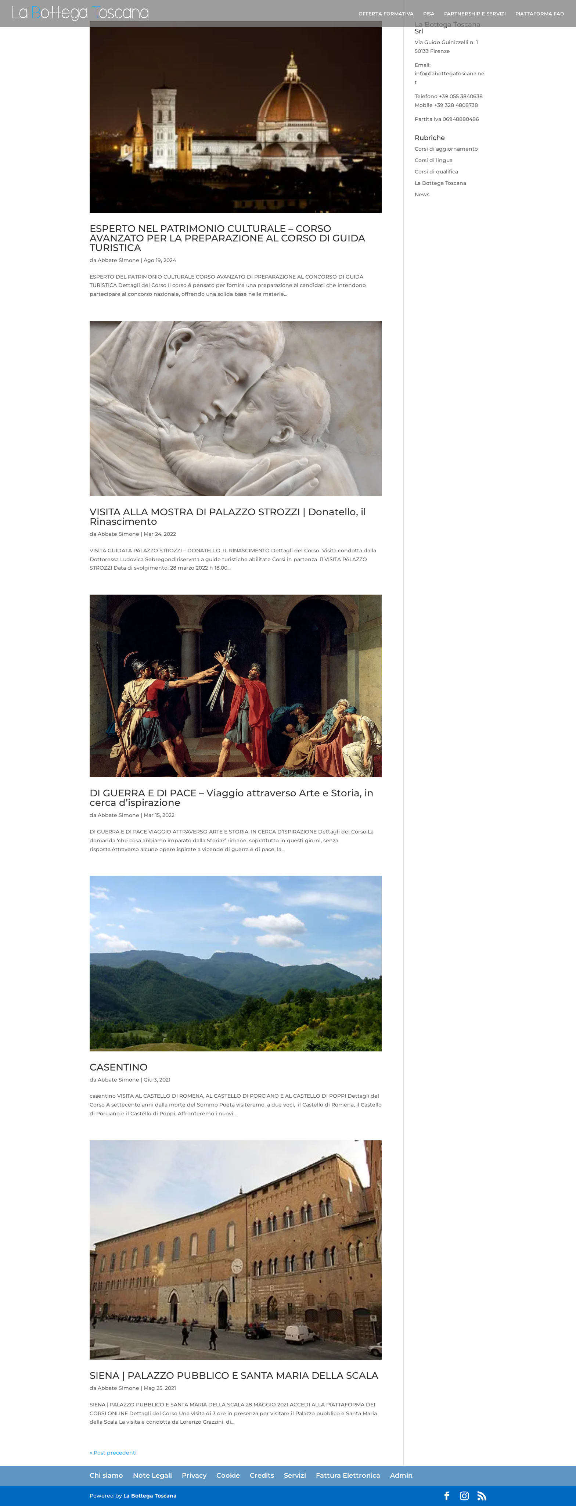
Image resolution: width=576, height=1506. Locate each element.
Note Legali (152, 1475)
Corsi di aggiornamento (446, 149)
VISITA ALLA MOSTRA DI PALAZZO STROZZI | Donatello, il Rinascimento (228, 516)
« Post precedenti (113, 1452)
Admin (401, 1475)
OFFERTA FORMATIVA (386, 14)
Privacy (194, 1475)
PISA (429, 14)
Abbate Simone (118, 260)
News (422, 194)
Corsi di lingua (434, 160)
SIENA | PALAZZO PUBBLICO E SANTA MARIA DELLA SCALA (234, 1375)
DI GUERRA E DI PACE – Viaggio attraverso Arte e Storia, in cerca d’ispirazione (232, 797)
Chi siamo (106, 1475)
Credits (262, 1475)
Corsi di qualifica (436, 171)
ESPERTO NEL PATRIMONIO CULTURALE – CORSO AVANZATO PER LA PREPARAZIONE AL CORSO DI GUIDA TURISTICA (227, 238)
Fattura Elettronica (348, 1475)
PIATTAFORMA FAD (539, 14)
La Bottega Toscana (440, 183)
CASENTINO (119, 1067)
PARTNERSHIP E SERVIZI (475, 14)
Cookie (228, 1475)
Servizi (295, 1475)
